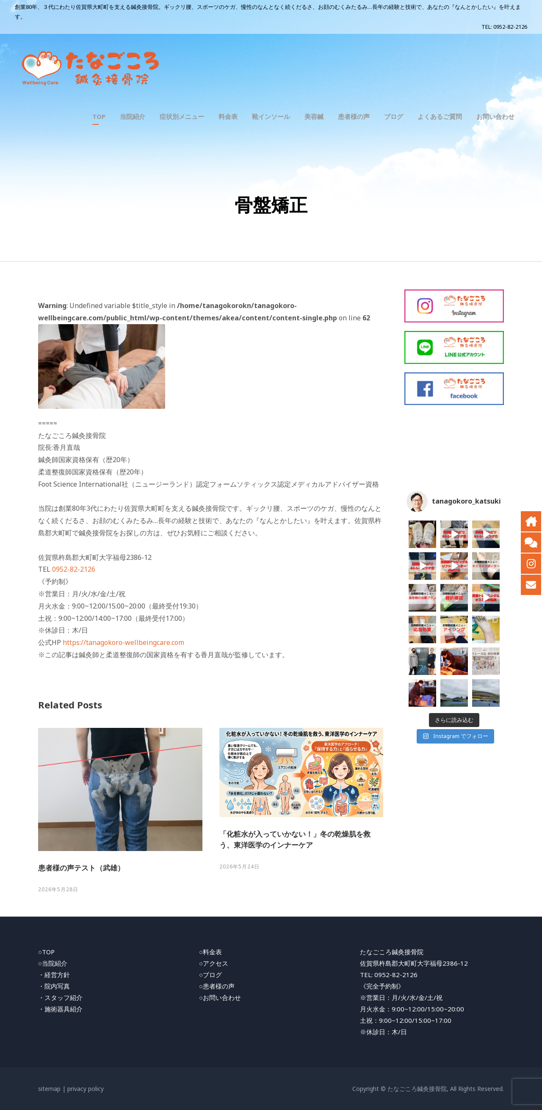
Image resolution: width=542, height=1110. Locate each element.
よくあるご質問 (440, 116)
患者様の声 (354, 116)
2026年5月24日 (239, 866)
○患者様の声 (217, 986)
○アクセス (213, 963)
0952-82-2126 (510, 26)
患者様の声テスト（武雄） (81, 868)
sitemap (49, 1089)
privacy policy (85, 1089)
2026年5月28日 (58, 889)
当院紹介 (132, 116)
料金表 (228, 116)
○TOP (46, 951)
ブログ (393, 116)
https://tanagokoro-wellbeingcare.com (123, 642)
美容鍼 (314, 116)
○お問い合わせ (220, 997)
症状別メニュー (182, 116)
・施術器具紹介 (60, 1009)
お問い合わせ (495, 116)
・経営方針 (54, 974)
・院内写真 (54, 986)
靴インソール (271, 116)
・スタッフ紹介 (60, 997)
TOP (98, 116)
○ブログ (210, 974)
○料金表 (210, 951)
